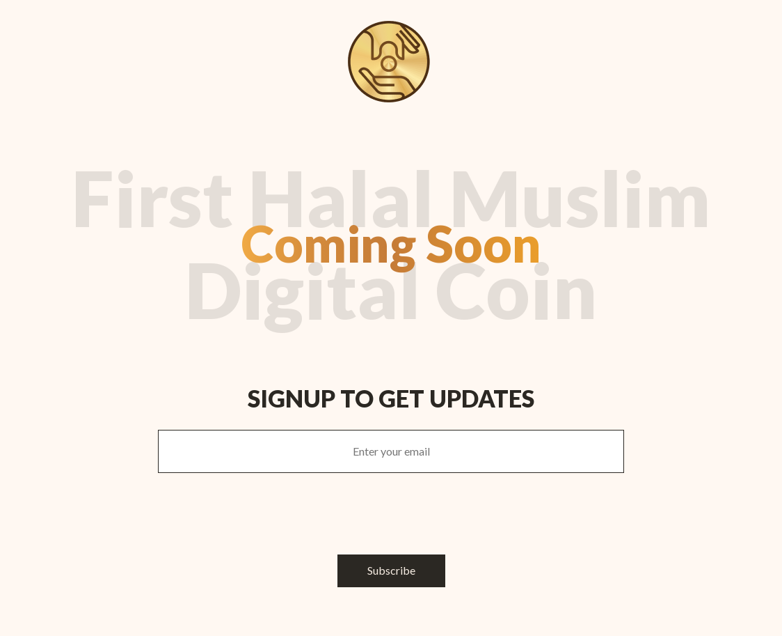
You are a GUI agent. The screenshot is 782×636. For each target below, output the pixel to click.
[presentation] (391, 514)
